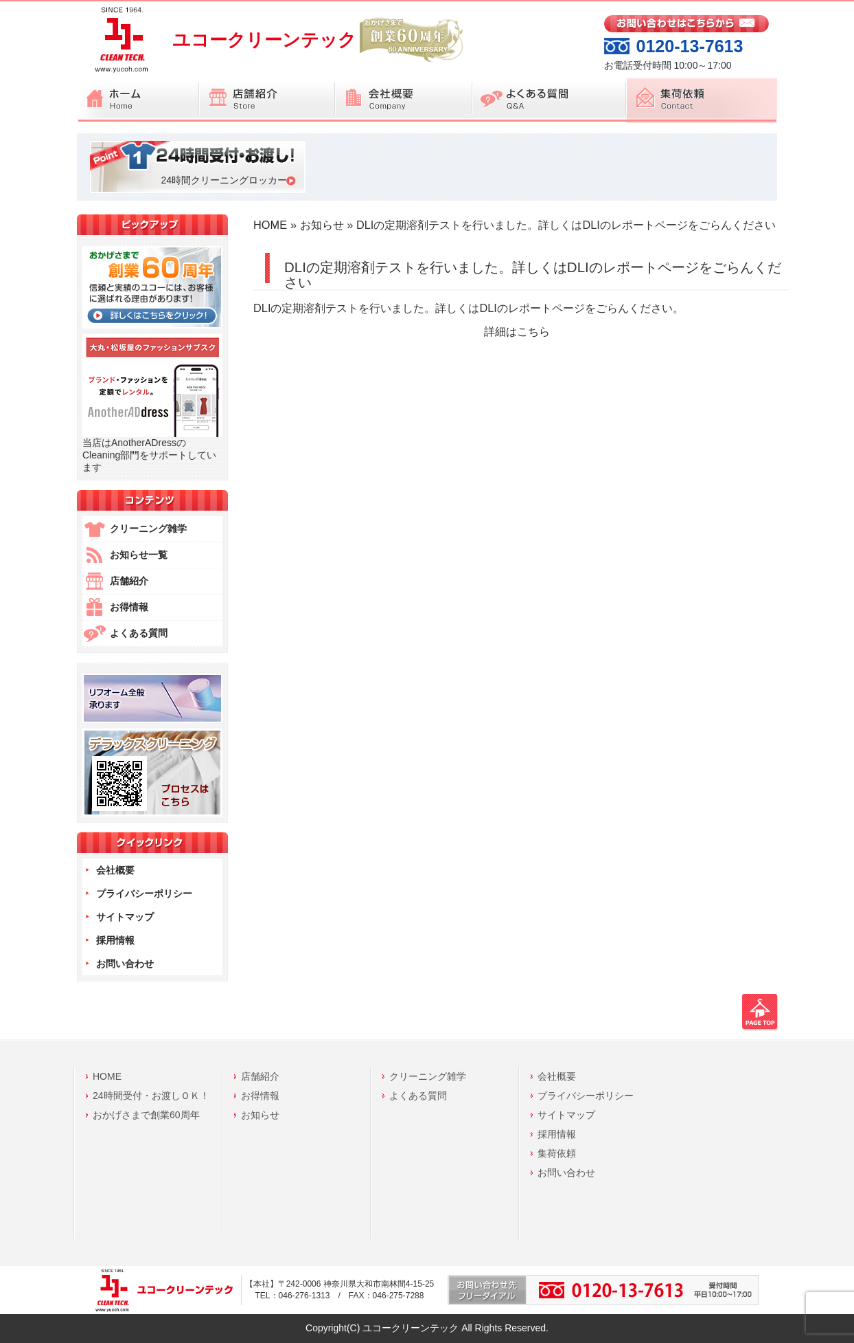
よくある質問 (139, 633)
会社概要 (115, 870)
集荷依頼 (557, 1153)
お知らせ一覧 (139, 554)
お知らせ (322, 225)
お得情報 (129, 606)
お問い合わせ (125, 963)
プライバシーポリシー (144, 893)
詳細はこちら (517, 331)
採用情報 (115, 940)
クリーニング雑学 (148, 528)
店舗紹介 (129, 580)
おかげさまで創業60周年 (146, 1114)
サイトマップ (125, 916)
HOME (270, 225)
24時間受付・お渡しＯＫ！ (151, 1095)
